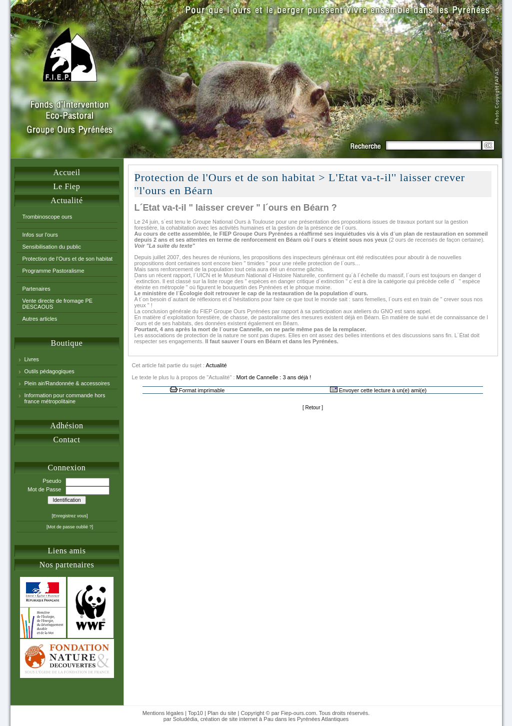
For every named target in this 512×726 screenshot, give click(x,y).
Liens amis (67, 550)
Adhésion (66, 425)
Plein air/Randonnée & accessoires (67, 383)
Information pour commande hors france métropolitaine (65, 398)
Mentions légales (163, 713)
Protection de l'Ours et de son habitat (67, 259)
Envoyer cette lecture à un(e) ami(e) (382, 390)
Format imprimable (202, 390)
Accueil (66, 172)
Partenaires (36, 289)
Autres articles (40, 319)
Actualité (66, 200)
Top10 (195, 713)
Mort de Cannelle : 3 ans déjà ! (274, 377)
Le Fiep (67, 186)
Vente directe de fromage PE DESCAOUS (57, 304)
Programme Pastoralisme (53, 271)
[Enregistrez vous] (70, 515)
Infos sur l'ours (40, 235)
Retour (312, 407)
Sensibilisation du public (51, 247)
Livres (31, 359)
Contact (66, 439)
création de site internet (229, 719)
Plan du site (222, 713)
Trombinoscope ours (47, 217)
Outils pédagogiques (49, 371)
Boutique (67, 343)
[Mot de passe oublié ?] (69, 526)
